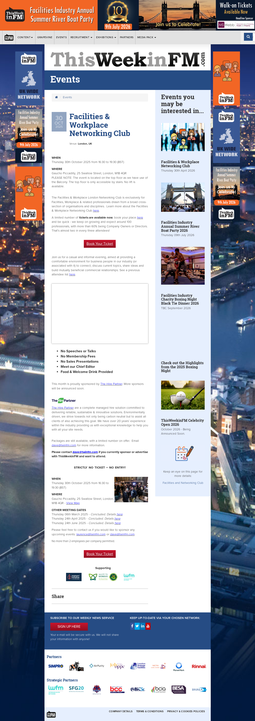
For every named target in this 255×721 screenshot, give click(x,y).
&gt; (100, 314)
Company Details (121, 711)
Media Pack (146, 37)
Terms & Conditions (150, 711)
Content (25, 37)
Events (61, 37)
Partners (126, 37)
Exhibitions (106, 37)
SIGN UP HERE (69, 626)
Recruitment (82, 37)
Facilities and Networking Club (183, 483)
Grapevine (45, 37)
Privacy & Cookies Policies (186, 711)
